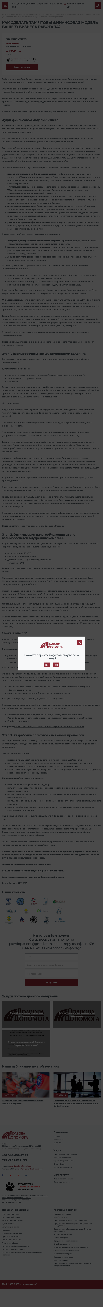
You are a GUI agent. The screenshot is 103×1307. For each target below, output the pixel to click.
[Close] (79, 642)
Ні (56, 664)
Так (47, 664)
